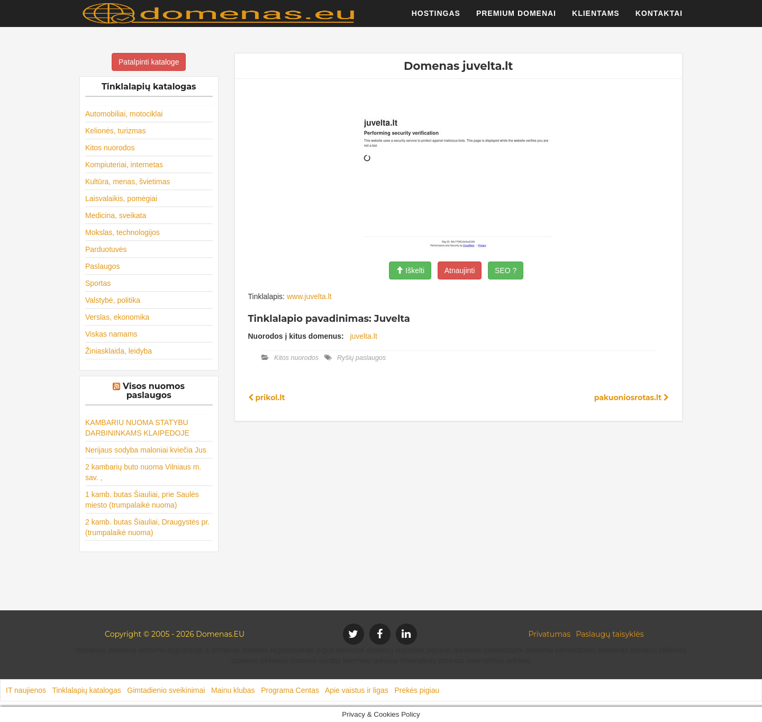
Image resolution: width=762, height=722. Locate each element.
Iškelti (410, 270)
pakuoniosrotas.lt (631, 397)
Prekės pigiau (416, 690)
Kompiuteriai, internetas (124, 164)
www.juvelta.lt (309, 296)
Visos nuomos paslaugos (154, 391)
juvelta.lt (363, 336)
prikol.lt (266, 397)
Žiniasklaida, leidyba (118, 351)
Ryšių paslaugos (361, 358)
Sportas (98, 283)
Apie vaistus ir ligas (356, 690)
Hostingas (436, 18)
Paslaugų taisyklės (609, 634)
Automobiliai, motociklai (123, 114)
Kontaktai (659, 18)
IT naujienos (26, 690)
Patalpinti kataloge (149, 62)
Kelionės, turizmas (115, 131)
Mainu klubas (233, 690)
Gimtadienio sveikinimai (166, 690)
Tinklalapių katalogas (86, 690)
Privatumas (550, 634)
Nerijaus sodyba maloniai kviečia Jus (145, 450)
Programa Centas (290, 690)
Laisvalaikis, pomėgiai (121, 198)
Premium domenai (516, 18)
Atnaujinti (459, 270)
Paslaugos (102, 266)
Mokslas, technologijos (122, 232)
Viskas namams (111, 334)
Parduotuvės (106, 249)
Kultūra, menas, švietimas (127, 181)
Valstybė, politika (112, 300)
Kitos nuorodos (109, 147)
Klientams (596, 18)
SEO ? (505, 270)
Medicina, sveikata (115, 215)
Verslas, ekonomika (117, 317)
